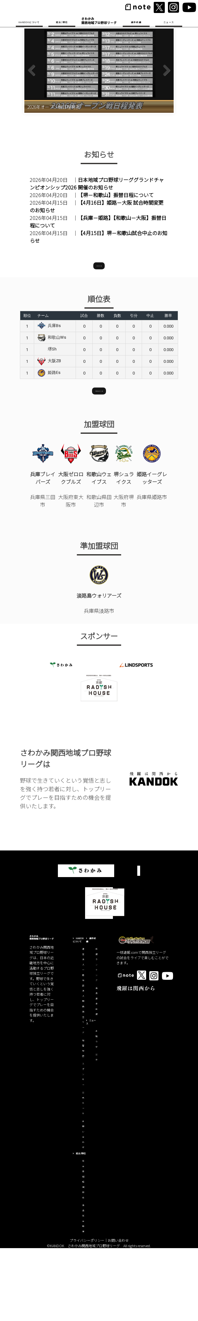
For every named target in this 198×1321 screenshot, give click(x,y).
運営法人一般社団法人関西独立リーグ (83, 1063)
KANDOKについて (29, 22)
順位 (27, 387)
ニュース (169, 22)
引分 (134, 387)
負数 (117, 387)
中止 (150, 387)
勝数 (100, 387)
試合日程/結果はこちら (99, 461)
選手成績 (136, 22)
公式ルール (83, 1176)
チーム (43, 387)
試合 (84, 387)
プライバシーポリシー (87, 1313)
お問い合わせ (118, 1313)
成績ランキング (96, 1037)
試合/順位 (62, 22)
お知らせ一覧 (99, 335)
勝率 (168, 387)
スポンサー (83, 1147)
